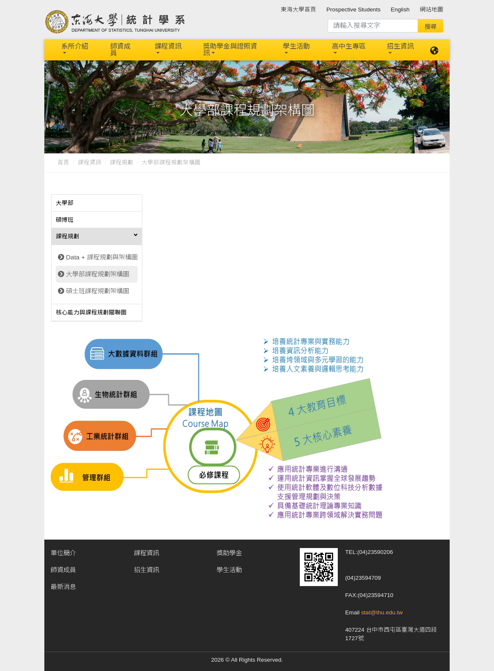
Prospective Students (353, 9)
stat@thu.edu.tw (381, 611)
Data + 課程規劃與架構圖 (101, 256)
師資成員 (120, 49)
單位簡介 (63, 551)
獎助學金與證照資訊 (230, 49)
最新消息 (63, 585)
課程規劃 (121, 161)
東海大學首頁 (298, 9)
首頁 (63, 161)
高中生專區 (349, 45)
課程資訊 (168, 45)
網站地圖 (431, 9)
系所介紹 (74, 45)
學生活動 (296, 45)
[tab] (97, 202)
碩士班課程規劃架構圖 (97, 290)
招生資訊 (400, 45)
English (400, 9)
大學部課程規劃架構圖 (97, 273)
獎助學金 (229, 551)
